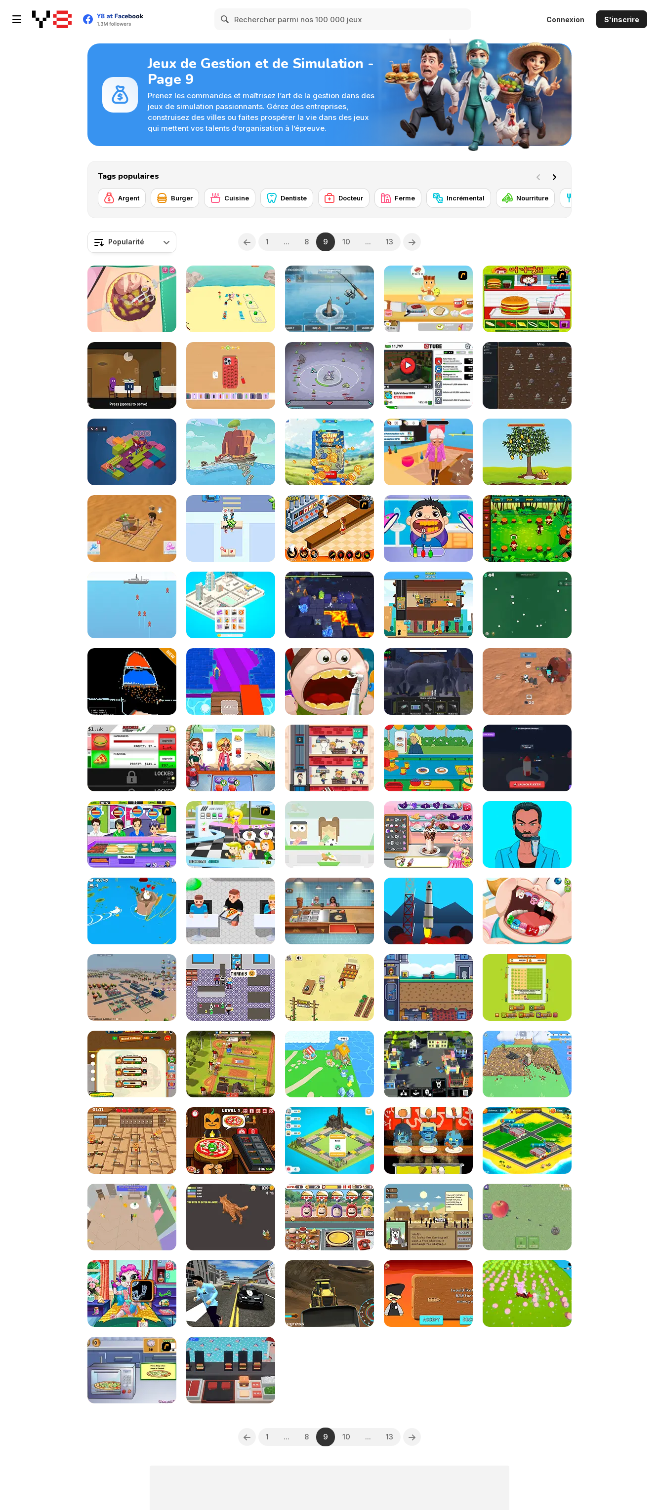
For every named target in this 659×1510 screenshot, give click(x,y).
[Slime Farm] (527, 1293)
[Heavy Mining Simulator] (329, 1293)
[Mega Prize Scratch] (329, 452)
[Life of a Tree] (527, 452)
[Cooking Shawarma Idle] (329, 911)
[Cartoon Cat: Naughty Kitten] (131, 1217)
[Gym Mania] (131, 1140)
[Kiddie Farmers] (329, 987)
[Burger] (175, 198)
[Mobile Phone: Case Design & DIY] (230, 375)
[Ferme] (397, 198)
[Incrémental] (458, 198)
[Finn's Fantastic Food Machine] (131, 375)
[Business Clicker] (131, 758)
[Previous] (247, 242)
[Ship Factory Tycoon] (428, 1293)
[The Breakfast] (428, 299)
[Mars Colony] (527, 681)
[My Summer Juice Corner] (230, 758)
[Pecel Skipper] (329, 834)
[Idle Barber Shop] (329, 758)
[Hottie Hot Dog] (131, 834)
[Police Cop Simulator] (230, 1293)
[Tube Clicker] (428, 375)
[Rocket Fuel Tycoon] (527, 758)
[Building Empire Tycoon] (527, 1140)
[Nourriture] (525, 198)
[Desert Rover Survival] (131, 528)
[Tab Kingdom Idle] (527, 375)
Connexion (565, 19)
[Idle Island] (329, 1064)
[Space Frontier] (428, 911)
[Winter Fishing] (329, 299)
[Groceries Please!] (230, 987)
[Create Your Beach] (230, 299)
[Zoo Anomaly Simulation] (428, 681)
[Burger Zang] (527, 299)
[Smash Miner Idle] (230, 681)
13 (389, 241)
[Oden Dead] (428, 1140)
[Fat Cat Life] (230, 1217)
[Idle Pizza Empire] (428, 605)
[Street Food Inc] (230, 528)
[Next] (556, 176)
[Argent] (122, 198)
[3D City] (131, 987)
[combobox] (131, 242)
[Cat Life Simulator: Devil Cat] (428, 452)
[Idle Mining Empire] (428, 987)
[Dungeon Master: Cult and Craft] (329, 605)
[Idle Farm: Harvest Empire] (230, 1064)
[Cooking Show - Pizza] (131, 1370)
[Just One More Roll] (527, 605)
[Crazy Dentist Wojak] (428, 528)
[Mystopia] (131, 452)
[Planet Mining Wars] (329, 375)
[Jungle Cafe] (527, 528)
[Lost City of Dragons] (329, 1140)
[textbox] (132, 242)
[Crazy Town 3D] (230, 605)
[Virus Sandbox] (428, 1064)
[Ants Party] (527, 1217)
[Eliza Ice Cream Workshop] (428, 834)
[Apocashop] (428, 1217)
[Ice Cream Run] (230, 834)
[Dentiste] (286, 198)
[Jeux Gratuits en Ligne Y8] (52, 19)
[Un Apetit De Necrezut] (329, 528)
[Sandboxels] (131, 681)
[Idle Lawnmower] (527, 987)
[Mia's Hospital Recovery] (131, 1293)
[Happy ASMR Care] (527, 834)
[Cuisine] (229, 198)
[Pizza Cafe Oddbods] (329, 1217)
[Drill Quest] (527, 1064)
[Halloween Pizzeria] (230, 1140)
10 (346, 241)
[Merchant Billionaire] (131, 1064)
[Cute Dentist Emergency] (527, 911)
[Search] (225, 19)
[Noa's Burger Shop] (230, 1370)
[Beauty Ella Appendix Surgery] (131, 299)
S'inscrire (621, 19)
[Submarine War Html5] (131, 605)
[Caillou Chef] (428, 758)
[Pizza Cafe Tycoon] (230, 911)
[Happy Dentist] (329, 681)
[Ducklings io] (131, 911)
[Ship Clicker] (230, 452)
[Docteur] (344, 198)
